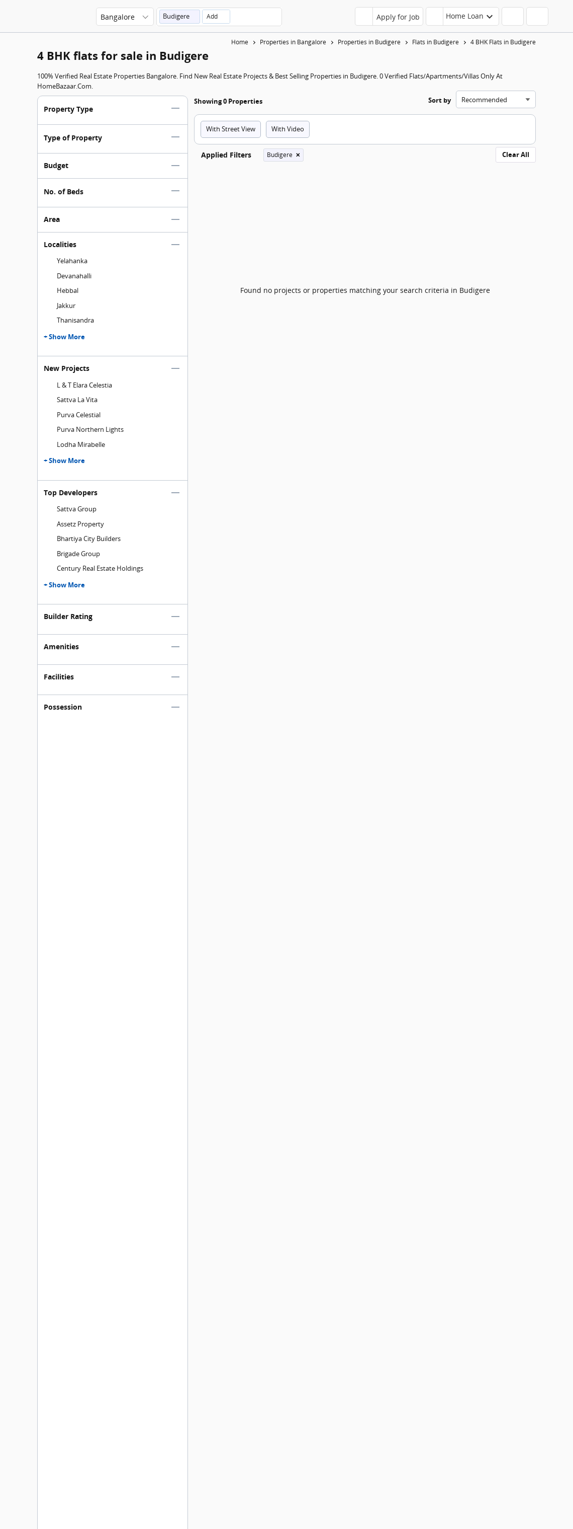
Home (239, 42)
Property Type (68, 113)
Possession (63, 711)
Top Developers (71, 497)
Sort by (439, 104)
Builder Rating (68, 621)
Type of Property (73, 142)
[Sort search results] (496, 104)
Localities (60, 249)
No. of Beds (63, 196)
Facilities (59, 681)
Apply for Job (398, 17)
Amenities (61, 651)
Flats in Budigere (435, 42)
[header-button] (462, 16)
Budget (56, 170)
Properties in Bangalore (293, 42)
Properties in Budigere (369, 42)
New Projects (66, 372)
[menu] (556, 20)
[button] (180, 16)
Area (52, 223)
